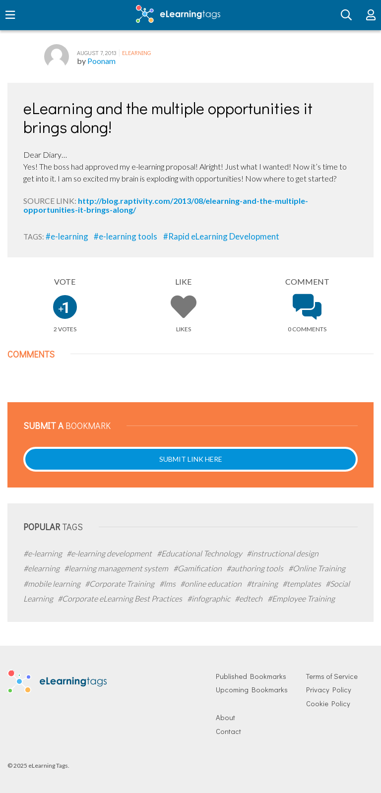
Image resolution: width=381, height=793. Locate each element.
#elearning (42, 568)
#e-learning (68, 236)
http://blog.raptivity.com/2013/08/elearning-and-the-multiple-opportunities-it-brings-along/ (165, 205)
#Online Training (316, 568)
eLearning (136, 53)
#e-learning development (109, 553)
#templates (302, 583)
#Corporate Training (120, 583)
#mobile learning (52, 583)
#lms (168, 583)
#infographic (209, 598)
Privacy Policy (328, 689)
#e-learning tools (126, 236)
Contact (228, 731)
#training (263, 583)
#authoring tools (255, 568)
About (225, 717)
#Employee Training (301, 598)
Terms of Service (332, 676)
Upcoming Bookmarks (252, 689)
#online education (211, 583)
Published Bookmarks (251, 676)
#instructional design (282, 553)
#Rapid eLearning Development (221, 236)
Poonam (101, 60)
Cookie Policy (328, 703)
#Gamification (198, 568)
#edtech (249, 598)
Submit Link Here (190, 459)
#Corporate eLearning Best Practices (121, 598)
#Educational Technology (200, 553)
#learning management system (117, 568)
